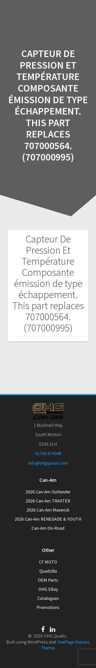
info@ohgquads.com (48, 463)
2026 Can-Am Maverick (48, 510)
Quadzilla (48, 571)
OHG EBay (48, 589)
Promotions (48, 607)
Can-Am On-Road (48, 528)
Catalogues (48, 598)
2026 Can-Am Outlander (48, 492)
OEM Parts (48, 580)
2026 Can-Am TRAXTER (48, 501)
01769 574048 (48, 453)
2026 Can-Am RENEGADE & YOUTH (48, 519)
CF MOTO (48, 562)
